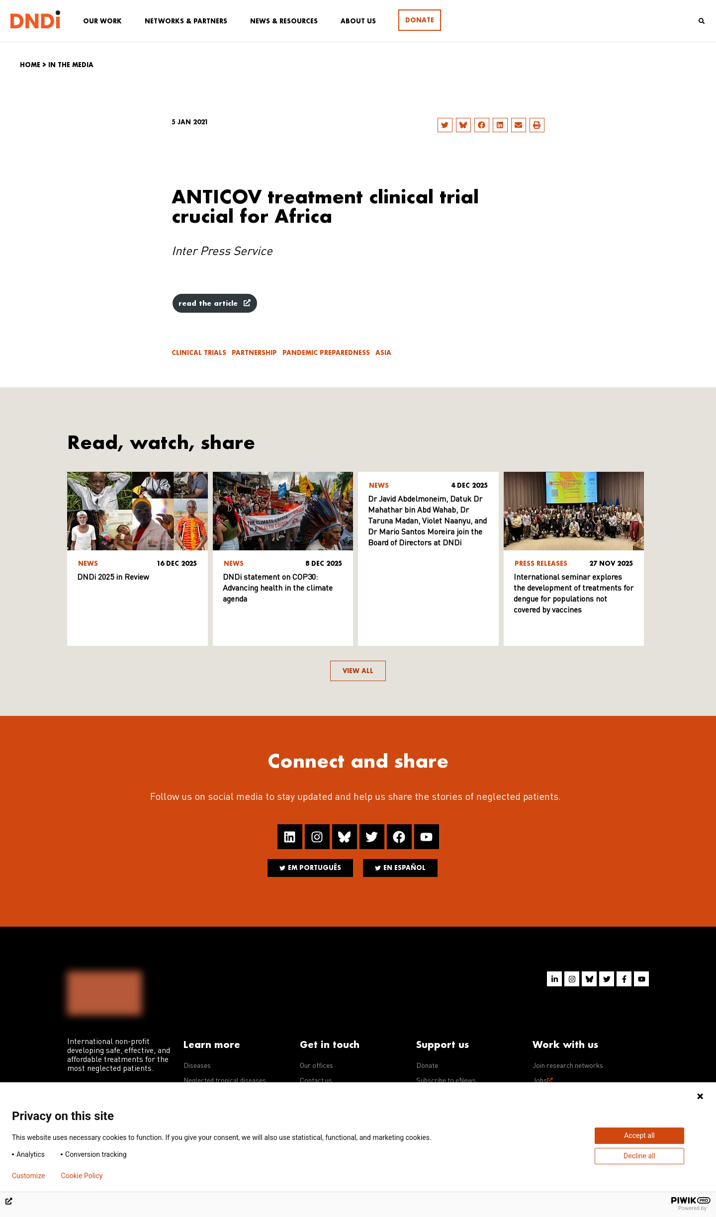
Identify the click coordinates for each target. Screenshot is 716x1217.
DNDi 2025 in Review (113, 578)
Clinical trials (199, 352)
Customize (28, 1176)
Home (30, 65)
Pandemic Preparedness (326, 352)
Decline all (639, 1156)
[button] (445, 125)
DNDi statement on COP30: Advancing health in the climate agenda (278, 589)
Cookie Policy (81, 1176)
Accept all (639, 1135)
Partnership (254, 352)
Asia (383, 352)
